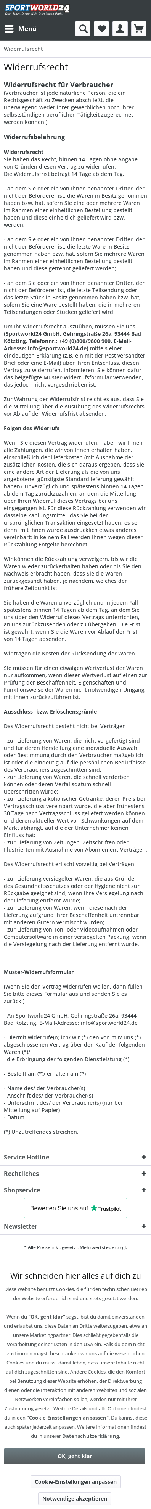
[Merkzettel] (101, 28)
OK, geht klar (75, 1456)
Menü (21, 28)
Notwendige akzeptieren (74, 1498)
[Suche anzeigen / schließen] (82, 28)
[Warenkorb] (138, 28)
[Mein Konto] (120, 28)
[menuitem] (20, 28)
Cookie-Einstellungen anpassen (76, 1481)
